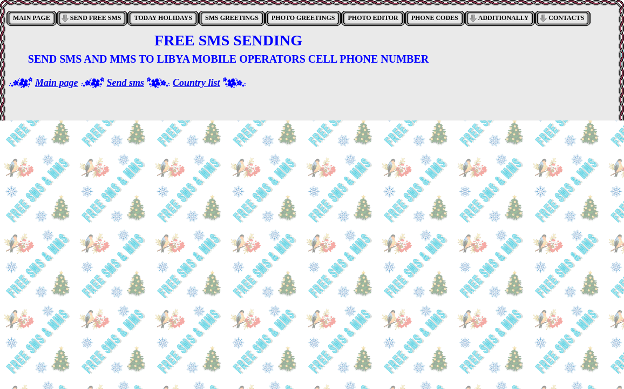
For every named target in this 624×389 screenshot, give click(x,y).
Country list (196, 82)
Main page (56, 82)
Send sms (126, 82)
